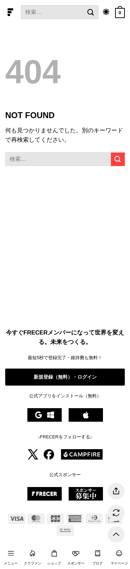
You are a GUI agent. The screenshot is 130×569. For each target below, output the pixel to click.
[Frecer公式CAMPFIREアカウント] (82, 458)
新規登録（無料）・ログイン (65, 377)
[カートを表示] (120, 12)
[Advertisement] (65, 249)
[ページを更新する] (116, 513)
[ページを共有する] (116, 491)
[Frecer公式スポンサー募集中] (44, 499)
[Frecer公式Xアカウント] (33, 458)
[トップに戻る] (116, 534)
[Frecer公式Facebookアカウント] (49, 458)
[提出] (91, 12)
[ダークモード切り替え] (106, 12)
